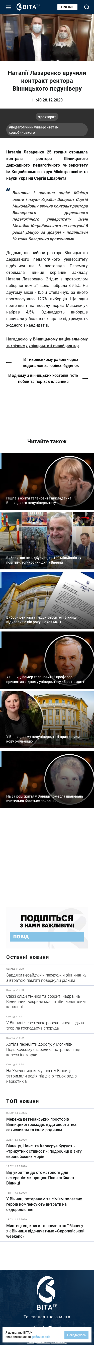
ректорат (48, 116)
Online (67, 7)
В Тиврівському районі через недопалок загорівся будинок (51, 362)
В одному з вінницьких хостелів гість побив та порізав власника (43, 378)
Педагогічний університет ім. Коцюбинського (34, 130)
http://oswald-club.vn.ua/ (47, 407)
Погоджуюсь (76, 1335)
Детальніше (47, 975)
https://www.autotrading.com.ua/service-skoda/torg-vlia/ (47, 861)
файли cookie (41, 1337)
